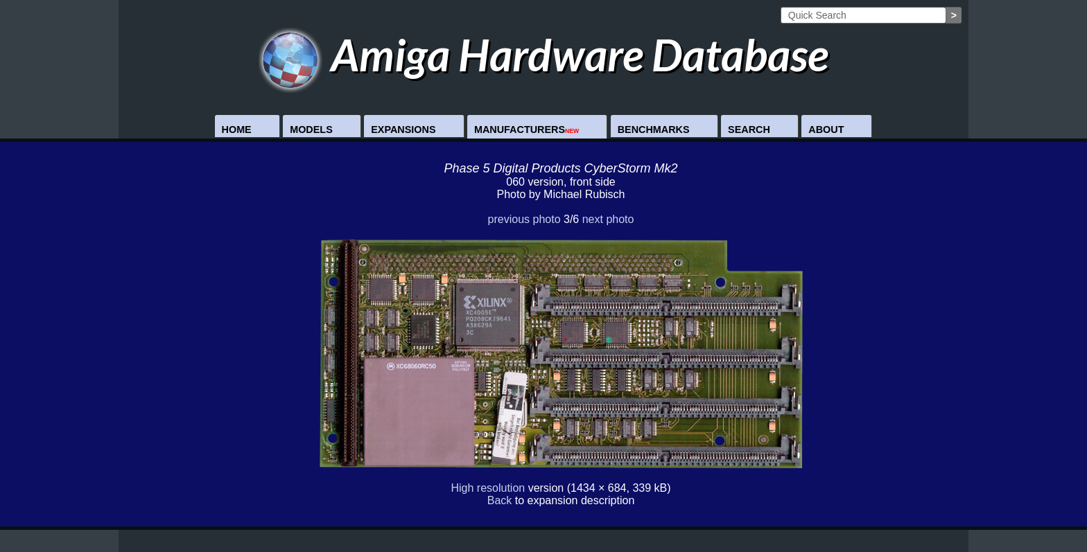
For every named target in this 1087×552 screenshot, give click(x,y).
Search (749, 129)
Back (499, 500)
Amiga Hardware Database (544, 54)
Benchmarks (654, 129)
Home (237, 129)
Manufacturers (526, 129)
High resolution (488, 488)
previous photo (524, 219)
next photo (608, 219)
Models (311, 129)
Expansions (403, 129)
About (826, 129)
